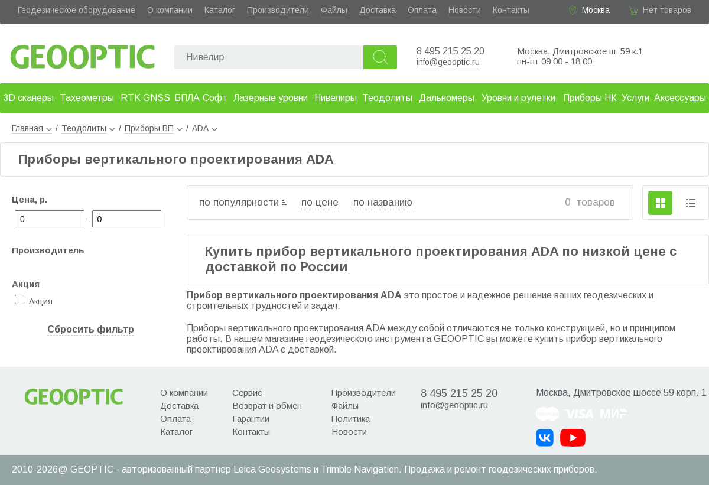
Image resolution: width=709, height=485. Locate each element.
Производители (278, 10)
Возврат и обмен (267, 406)
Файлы (334, 10)
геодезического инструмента (368, 339)
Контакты (511, 10)
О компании (170, 10)
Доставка (377, 10)
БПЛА (187, 98)
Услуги (635, 98)
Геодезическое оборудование (76, 10)
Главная (32, 128)
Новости (464, 10)
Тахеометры (87, 98)
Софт (215, 98)
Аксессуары (680, 98)
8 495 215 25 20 (450, 51)
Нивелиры (335, 98)
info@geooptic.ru (448, 62)
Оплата (422, 10)
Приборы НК (590, 98)
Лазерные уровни (270, 98)
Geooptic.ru (83, 53)
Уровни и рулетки (518, 98)
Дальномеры (446, 98)
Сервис (247, 393)
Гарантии (250, 419)
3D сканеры (28, 98)
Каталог (219, 10)
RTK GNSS (145, 98)
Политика (350, 419)
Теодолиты (387, 98)
